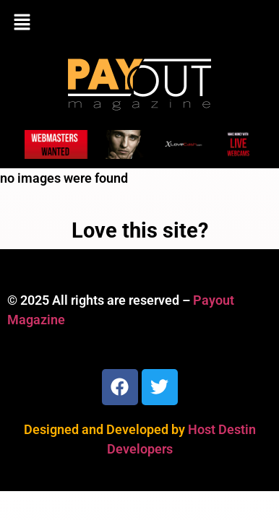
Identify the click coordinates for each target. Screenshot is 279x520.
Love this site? (140, 230)
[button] (139, 23)
